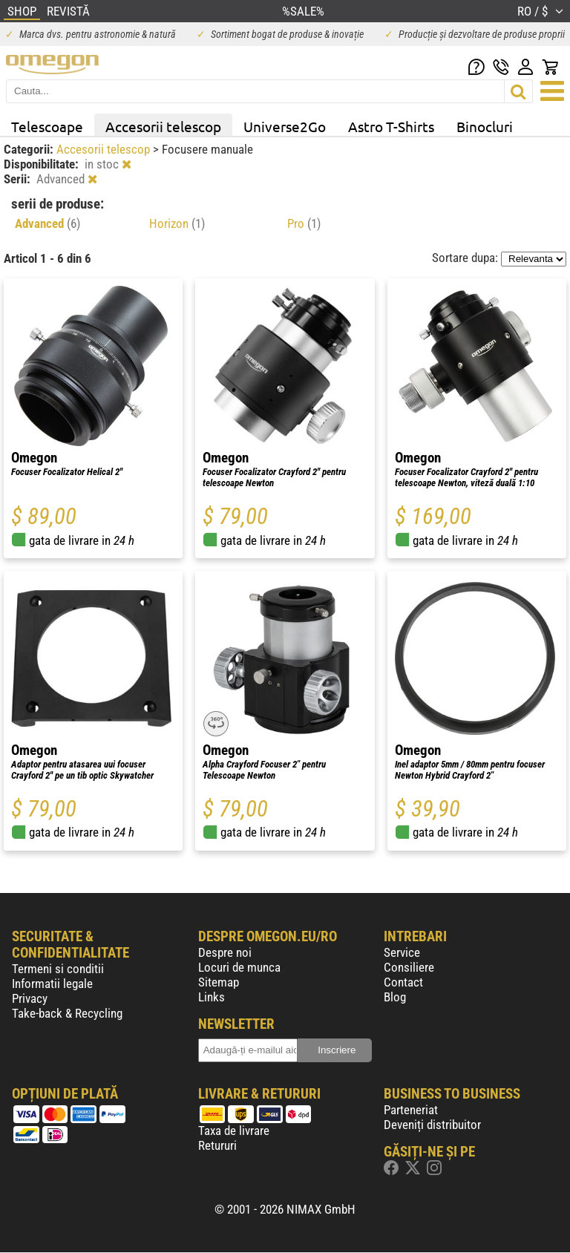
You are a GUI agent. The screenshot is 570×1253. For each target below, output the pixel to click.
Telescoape (47, 126)
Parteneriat (411, 1109)
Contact (403, 982)
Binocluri (484, 126)
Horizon (177, 223)
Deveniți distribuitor (432, 1124)
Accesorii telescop (163, 126)
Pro (304, 223)
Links (211, 996)
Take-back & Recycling (67, 1013)
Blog (395, 996)
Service (402, 952)
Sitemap (218, 982)
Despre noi (225, 952)
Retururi (217, 1145)
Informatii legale (52, 983)
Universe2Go (284, 126)
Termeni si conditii (58, 968)
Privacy (30, 998)
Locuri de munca (239, 967)
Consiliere (409, 967)
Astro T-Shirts (391, 126)
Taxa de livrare (233, 1130)
